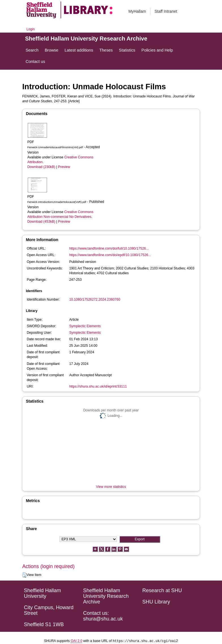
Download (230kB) (41, 167)
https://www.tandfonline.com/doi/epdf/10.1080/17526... (110, 255)
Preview (64, 167)
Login (30, 29)
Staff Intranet (166, 11)
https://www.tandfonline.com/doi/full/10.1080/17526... (109, 248)
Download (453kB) (41, 222)
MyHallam (137, 11)
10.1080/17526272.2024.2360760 (94, 299)
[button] (24, 575)
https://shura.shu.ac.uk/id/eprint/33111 (98, 386)
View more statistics (111, 487)
